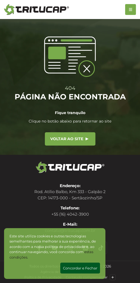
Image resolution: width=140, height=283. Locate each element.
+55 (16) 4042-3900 (70, 214)
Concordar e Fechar (80, 268)
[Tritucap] (36, 9)
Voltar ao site (69, 138)
